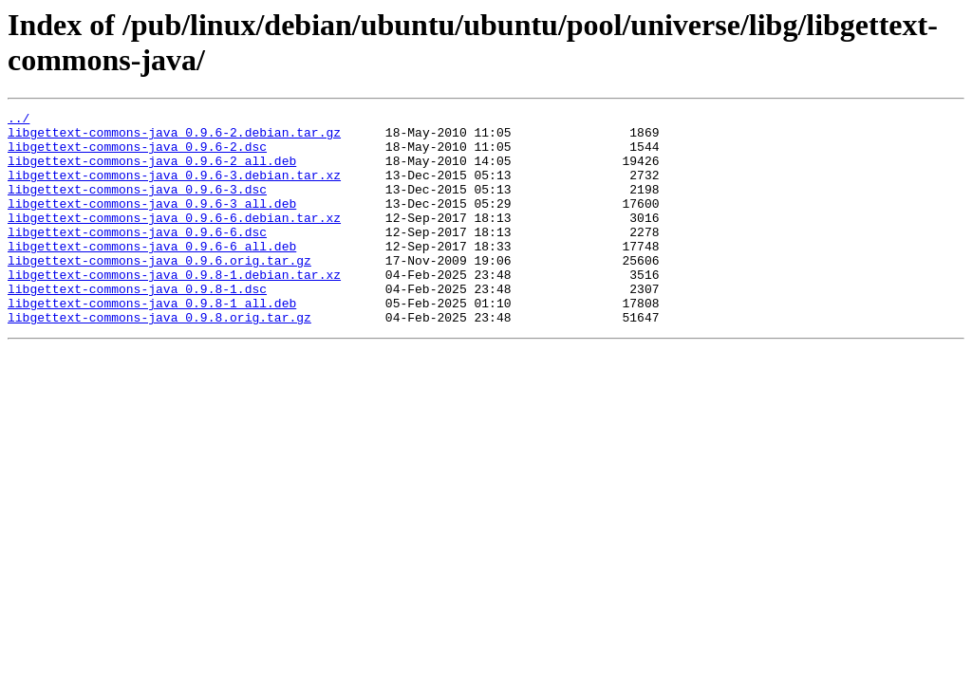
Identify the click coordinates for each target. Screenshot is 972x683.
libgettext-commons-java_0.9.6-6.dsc (137, 257)
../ (18, 120)
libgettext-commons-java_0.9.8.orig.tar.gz (159, 359)
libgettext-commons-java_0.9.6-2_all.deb (152, 171)
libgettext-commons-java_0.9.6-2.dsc (137, 154)
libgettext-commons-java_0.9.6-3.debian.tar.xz (174, 188)
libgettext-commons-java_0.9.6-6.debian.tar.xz (174, 240)
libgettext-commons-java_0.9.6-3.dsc (137, 205)
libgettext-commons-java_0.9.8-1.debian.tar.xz (174, 308)
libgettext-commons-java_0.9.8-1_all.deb (152, 342)
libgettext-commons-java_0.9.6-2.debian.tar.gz (174, 137)
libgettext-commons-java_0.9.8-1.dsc (137, 325)
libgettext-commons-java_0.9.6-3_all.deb (152, 222)
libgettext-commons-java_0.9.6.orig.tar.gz (159, 291)
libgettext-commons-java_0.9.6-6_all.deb (152, 274)
